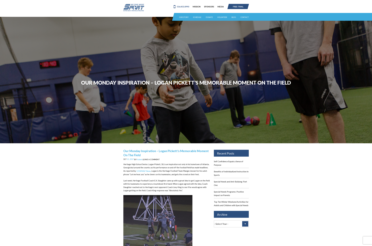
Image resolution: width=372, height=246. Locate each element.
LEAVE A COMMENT (151, 159)
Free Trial (238, 6)
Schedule (197, 17)
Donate (209, 17)
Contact (245, 17)
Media (220, 6)
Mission (197, 6)
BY (138, 159)
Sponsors (209, 6)
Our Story (184, 17)
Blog (234, 17)
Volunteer (222, 17)
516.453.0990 (181, 6)
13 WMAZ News (143, 171)
